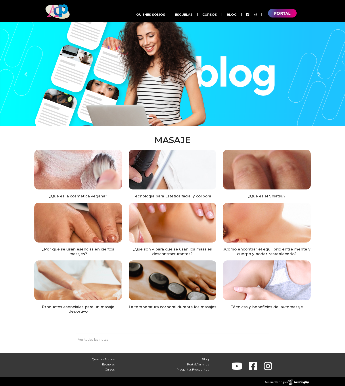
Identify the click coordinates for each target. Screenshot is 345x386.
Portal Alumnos (198, 364)
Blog (232, 14)
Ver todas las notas (93, 340)
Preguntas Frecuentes (193, 369)
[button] (26, 74)
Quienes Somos (150, 14)
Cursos (209, 14)
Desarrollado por (286, 382)
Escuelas (184, 14)
